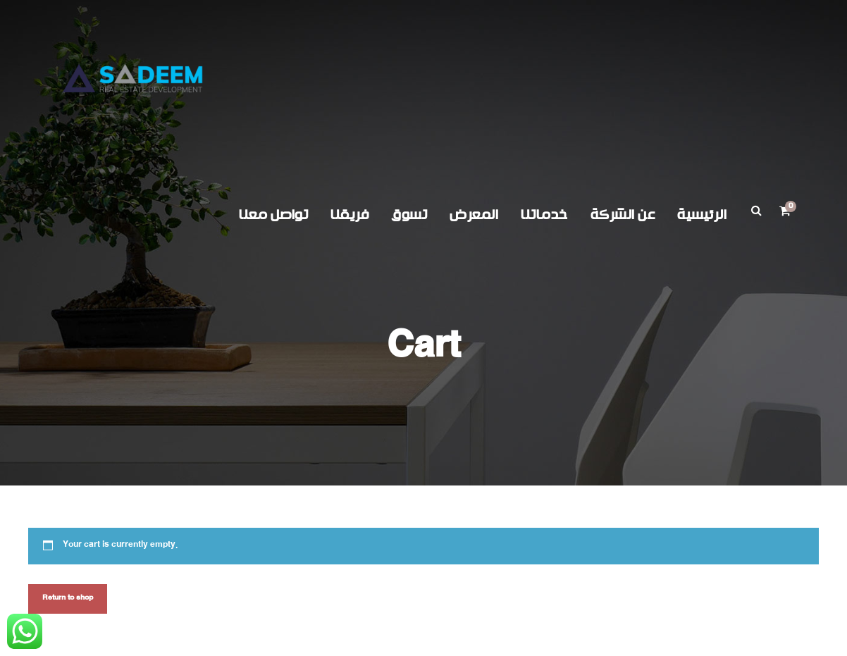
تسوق (409, 215)
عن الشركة (623, 215)
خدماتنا (544, 215)
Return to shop (67, 598)
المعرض (474, 215)
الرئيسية (702, 215)
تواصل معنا (273, 215)
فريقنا (349, 215)
